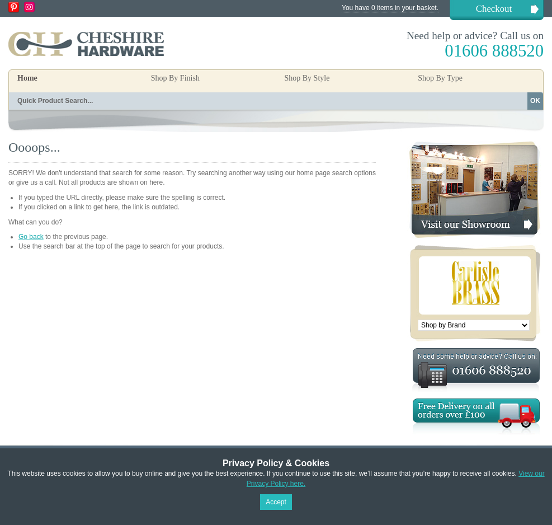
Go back (31, 237)
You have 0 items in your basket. (390, 8)
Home (27, 78)
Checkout (494, 8)
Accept (276, 502)
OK (535, 101)
